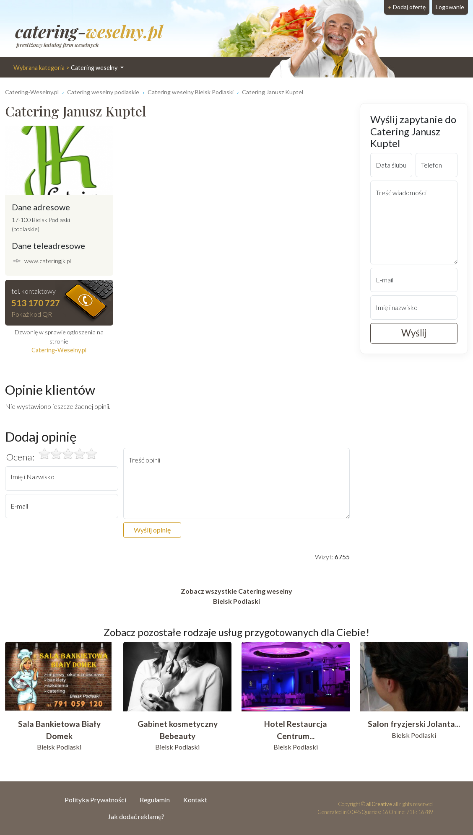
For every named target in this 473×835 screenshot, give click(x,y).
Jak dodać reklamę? (136, 816)
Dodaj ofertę (407, 6)
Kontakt (195, 800)
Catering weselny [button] (66, 67)
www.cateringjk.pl (47, 260)
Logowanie (450, 6)
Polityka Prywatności (95, 800)
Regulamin (155, 800)
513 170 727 (35, 302)
